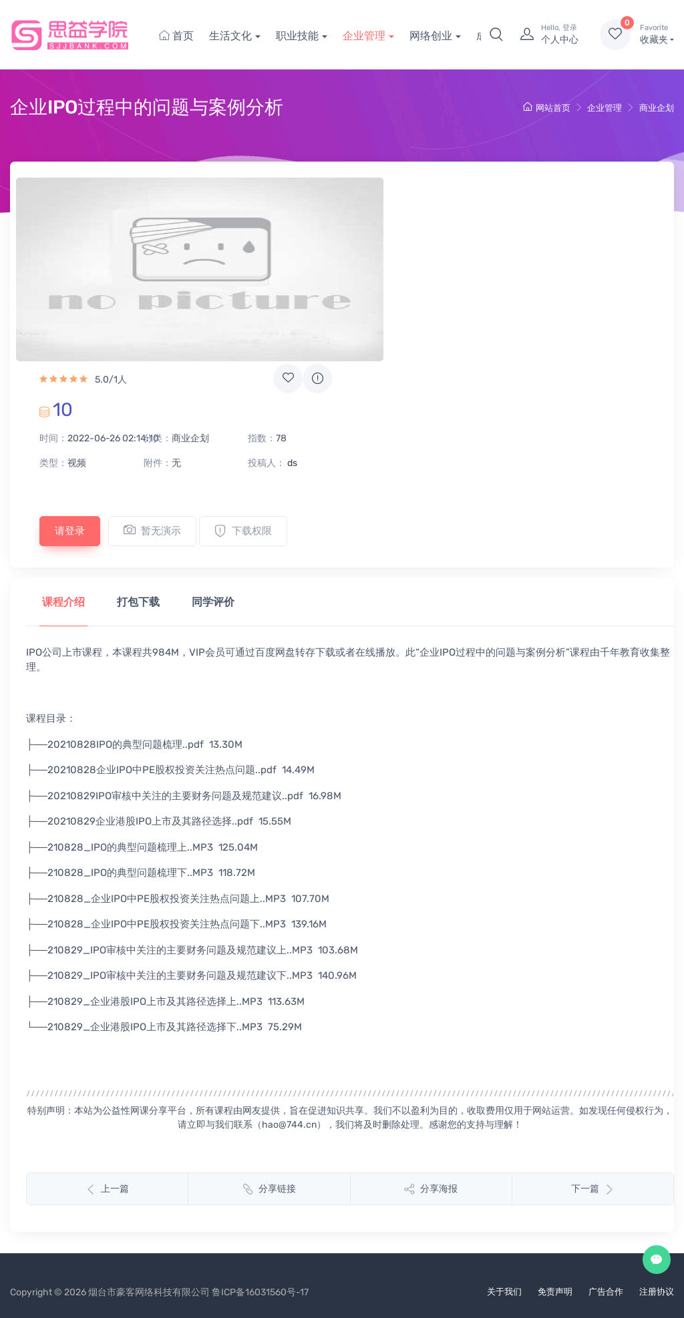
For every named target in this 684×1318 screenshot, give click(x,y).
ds (292, 463)
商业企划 (656, 108)
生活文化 (230, 35)
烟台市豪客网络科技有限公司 (149, 1292)
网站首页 (546, 108)
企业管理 (364, 35)
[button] (496, 34)
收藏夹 (657, 34)
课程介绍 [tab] (63, 602)
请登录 (70, 531)
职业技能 (297, 35)
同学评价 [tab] (213, 602)
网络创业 (430, 35)
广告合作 (605, 1292)
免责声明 (555, 1292)
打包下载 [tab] (138, 602)
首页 (176, 35)
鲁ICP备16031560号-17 (260, 1292)
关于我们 (504, 1292)
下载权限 (243, 531)
